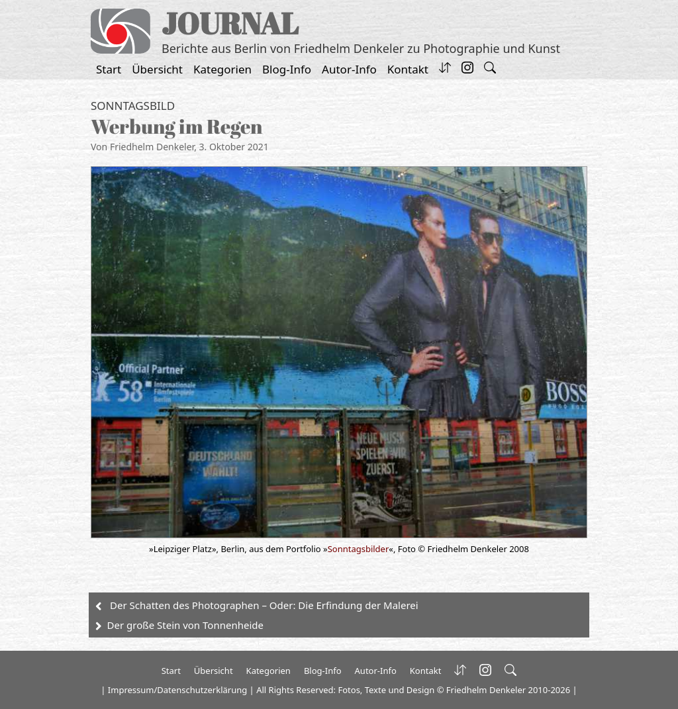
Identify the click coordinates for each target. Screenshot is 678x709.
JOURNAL (230, 23)
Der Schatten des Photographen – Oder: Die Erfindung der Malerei (264, 605)
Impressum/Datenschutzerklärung (177, 690)
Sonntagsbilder (358, 549)
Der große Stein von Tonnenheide (185, 625)
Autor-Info (349, 69)
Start (108, 69)
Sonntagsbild (133, 105)
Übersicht (157, 69)
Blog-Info (286, 69)
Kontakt (407, 69)
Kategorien (222, 69)
